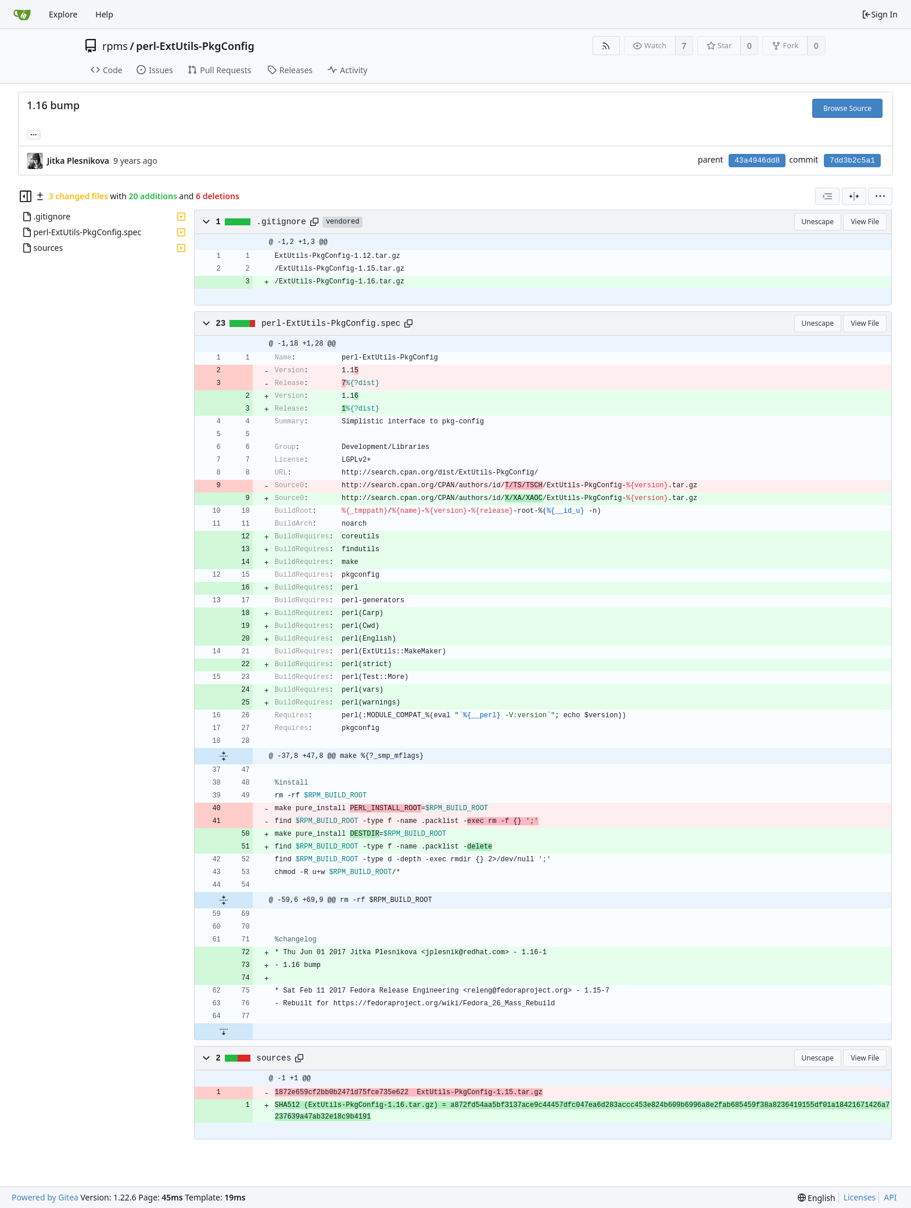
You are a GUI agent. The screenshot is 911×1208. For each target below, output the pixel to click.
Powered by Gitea (45, 1197)
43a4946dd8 (757, 160)
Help (104, 14)
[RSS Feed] (606, 45)
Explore (63, 14)
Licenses (860, 1197)
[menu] (880, 196)
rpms (115, 46)
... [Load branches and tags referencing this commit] (33, 134)
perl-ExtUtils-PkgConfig (195, 46)
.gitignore (281, 222)
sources (273, 1058)
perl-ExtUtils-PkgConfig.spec (330, 323)
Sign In (880, 14)
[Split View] (854, 196)
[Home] (22, 14)
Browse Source (847, 108)
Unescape (818, 222)
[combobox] (827, 196)
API (890, 1197)
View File (865, 222)
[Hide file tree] (25, 196)
